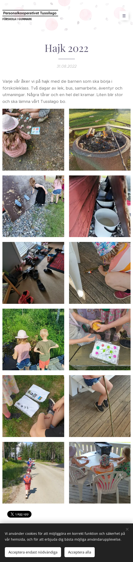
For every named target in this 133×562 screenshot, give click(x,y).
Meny (122, 16)
